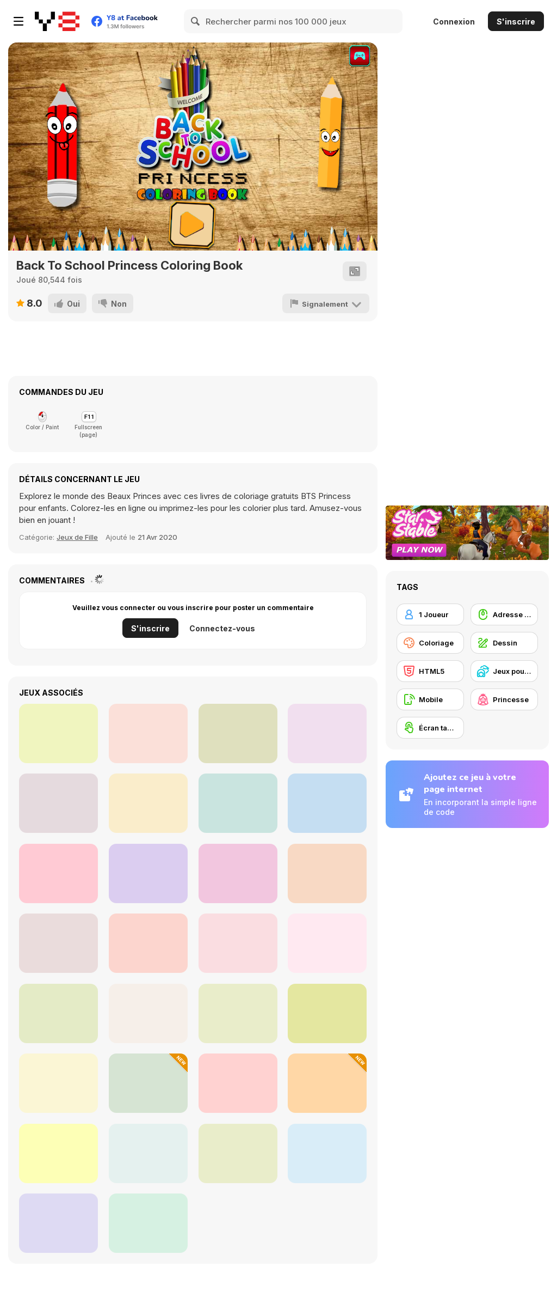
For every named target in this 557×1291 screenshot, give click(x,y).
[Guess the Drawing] (58, 1153)
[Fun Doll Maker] (58, 873)
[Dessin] (504, 643)
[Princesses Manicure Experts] (58, 803)
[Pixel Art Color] (327, 1083)
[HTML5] (430, 671)
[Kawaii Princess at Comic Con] (238, 873)
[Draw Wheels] (148, 1223)
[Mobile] (430, 699)
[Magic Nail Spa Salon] (58, 1083)
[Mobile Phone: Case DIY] (58, 1223)
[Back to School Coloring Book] (148, 803)
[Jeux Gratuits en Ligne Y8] (57, 21)
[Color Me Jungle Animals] (238, 733)
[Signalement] (325, 303)
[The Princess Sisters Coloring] (327, 803)
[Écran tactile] (430, 728)
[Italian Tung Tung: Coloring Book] (148, 1083)
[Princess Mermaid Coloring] (327, 873)
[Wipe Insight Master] (238, 1153)
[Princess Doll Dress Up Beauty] (238, 943)
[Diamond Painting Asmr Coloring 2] (58, 943)
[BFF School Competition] (238, 803)
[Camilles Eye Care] (58, 733)
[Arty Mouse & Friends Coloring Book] (148, 733)
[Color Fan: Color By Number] (148, 1153)
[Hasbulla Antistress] (238, 1013)
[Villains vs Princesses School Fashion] (238, 1083)
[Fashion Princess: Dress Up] (148, 1013)
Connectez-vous (222, 628)
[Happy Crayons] (327, 733)
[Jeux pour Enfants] (504, 671)
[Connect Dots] (327, 1013)
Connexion (454, 21)
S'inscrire (516, 21)
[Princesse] (504, 699)
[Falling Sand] (58, 1013)
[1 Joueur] (430, 614)
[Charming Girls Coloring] (327, 943)
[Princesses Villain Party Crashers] (327, 1153)
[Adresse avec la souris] (504, 614)
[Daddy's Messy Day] (148, 873)
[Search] (196, 21)
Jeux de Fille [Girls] (77, 537)
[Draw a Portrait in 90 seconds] (148, 943)
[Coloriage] (430, 643)
